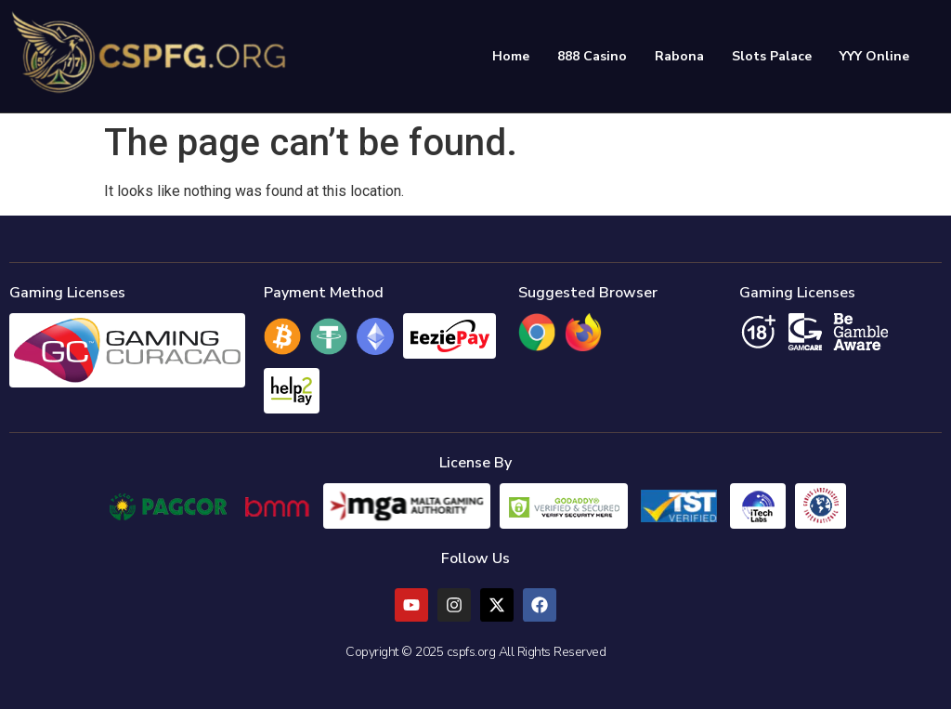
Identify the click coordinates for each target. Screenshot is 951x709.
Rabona (679, 56)
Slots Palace (772, 56)
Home (510, 56)
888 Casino (592, 56)
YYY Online (874, 56)
